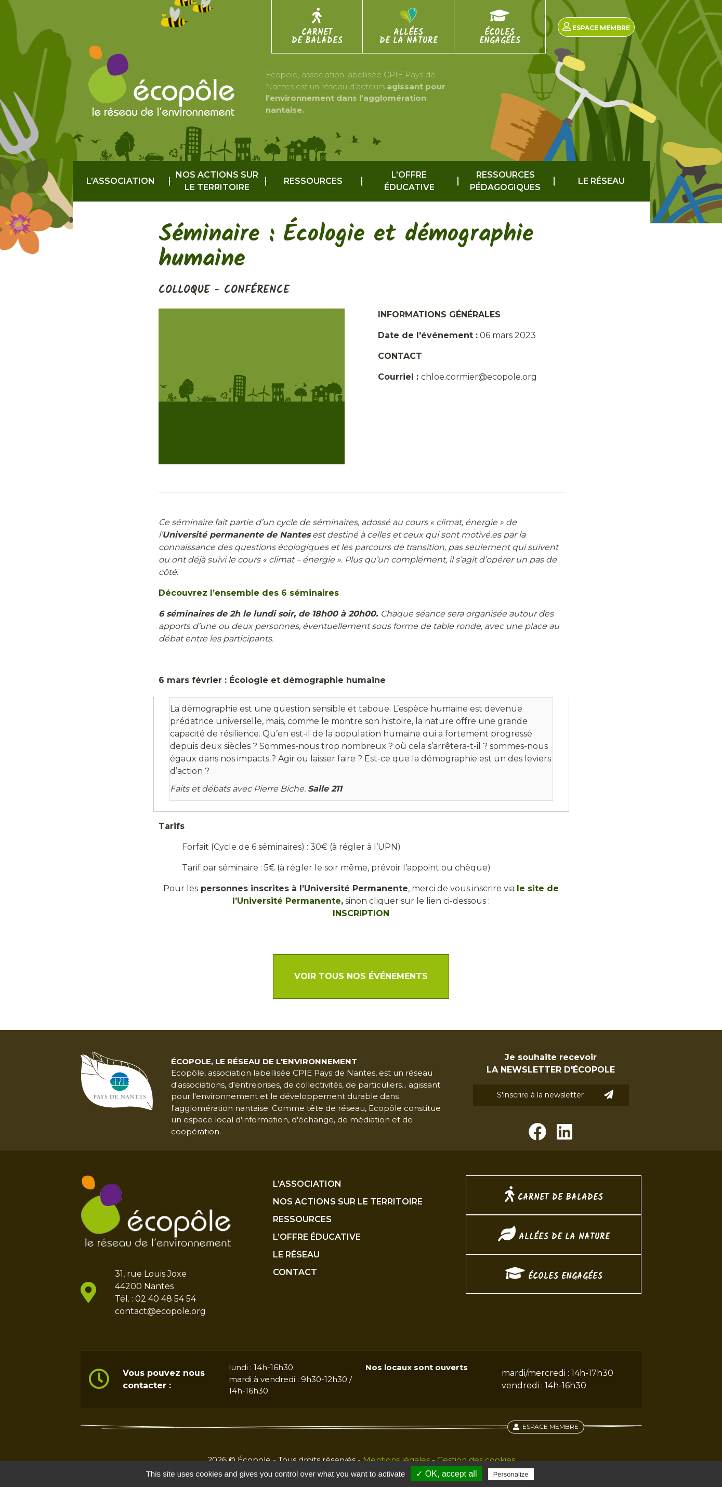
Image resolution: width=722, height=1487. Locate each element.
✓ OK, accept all (446, 1473)
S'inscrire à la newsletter (555, 1095)
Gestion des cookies (476, 1460)
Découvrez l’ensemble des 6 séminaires (249, 593)
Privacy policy (561, 1474)
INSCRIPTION (361, 913)
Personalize (511, 1474)
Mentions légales (396, 1460)
